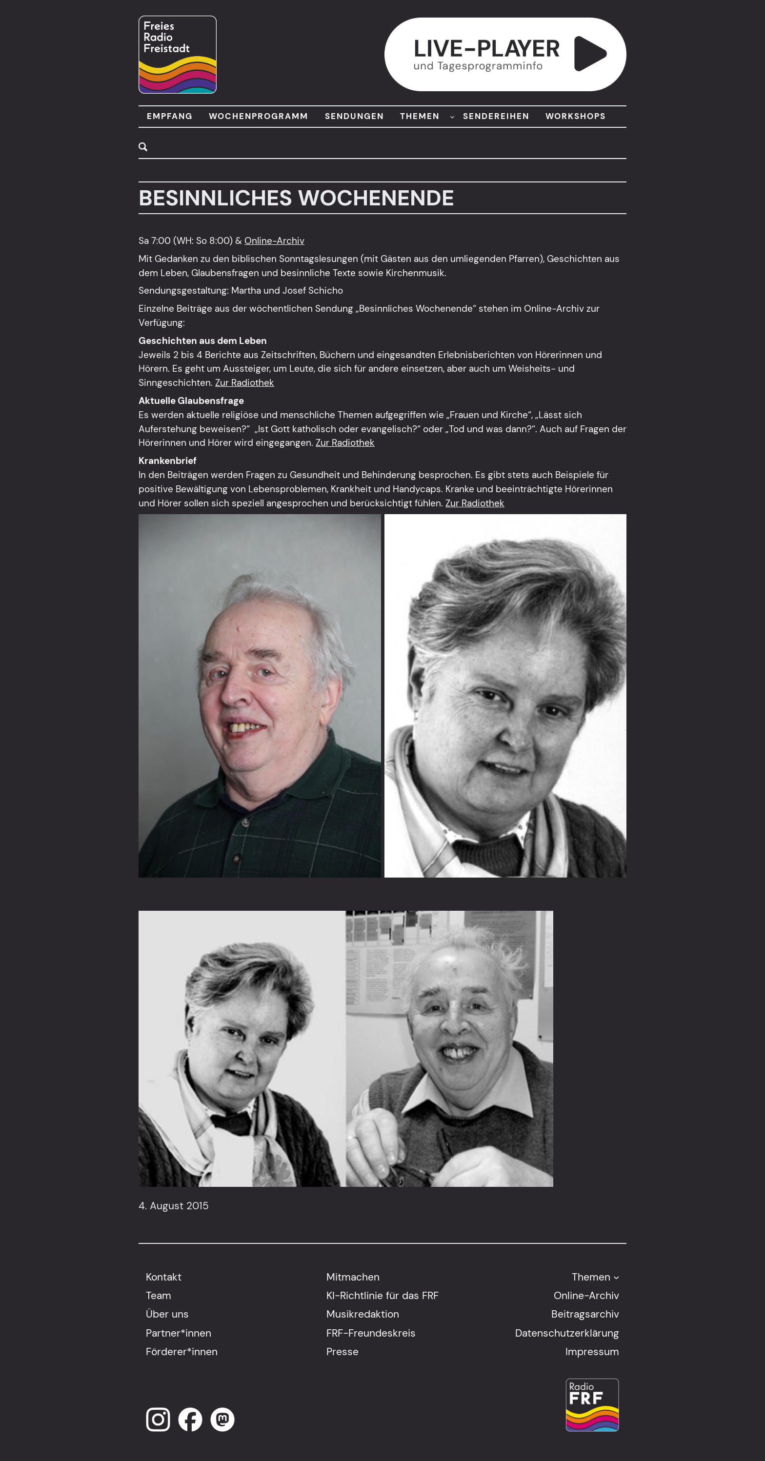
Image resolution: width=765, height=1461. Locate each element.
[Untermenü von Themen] (616, 1277)
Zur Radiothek (244, 383)
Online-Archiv (274, 241)
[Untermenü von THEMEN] (452, 116)
